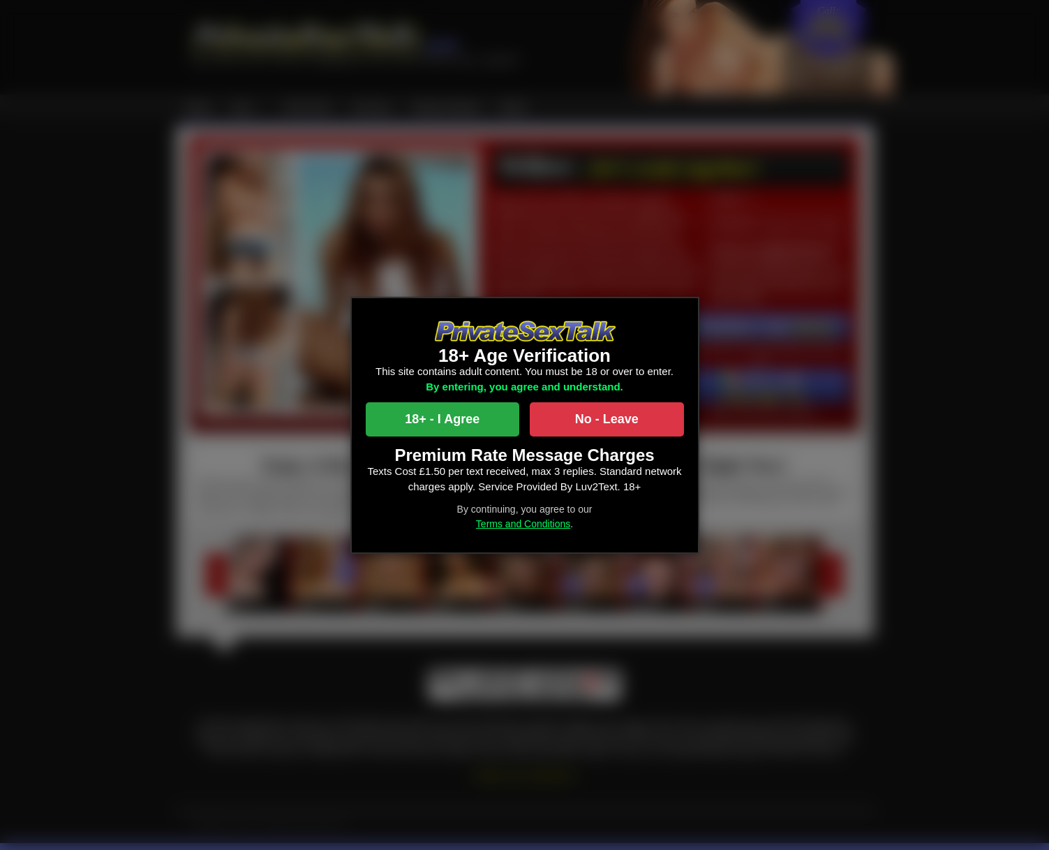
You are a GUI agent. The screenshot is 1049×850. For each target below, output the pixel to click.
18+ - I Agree (442, 419)
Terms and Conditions (523, 523)
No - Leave (607, 419)
